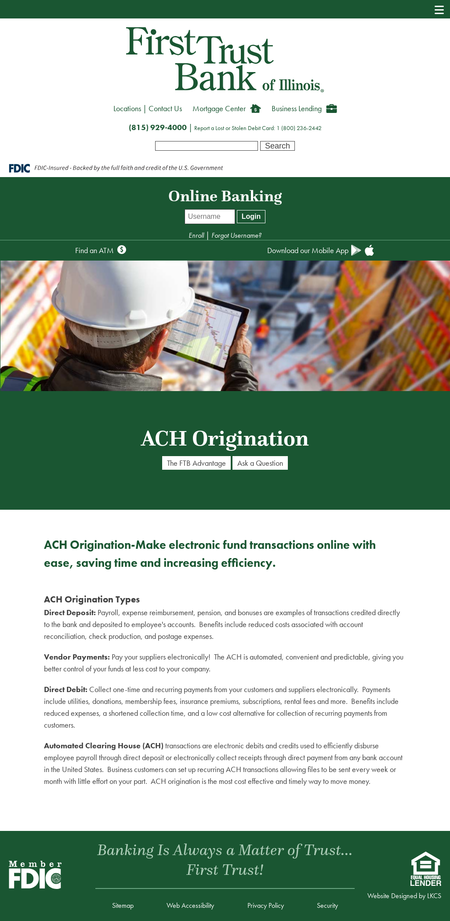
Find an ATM (94, 250)
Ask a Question (260, 463)
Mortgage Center (219, 108)
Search (277, 145)
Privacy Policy (265, 905)
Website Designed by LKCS (404, 895)
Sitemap (123, 905)
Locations (127, 108)
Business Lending (297, 108)
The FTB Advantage (196, 463)
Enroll (197, 235)
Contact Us (165, 108)
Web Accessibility (190, 905)
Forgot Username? (236, 235)
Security (327, 905)
